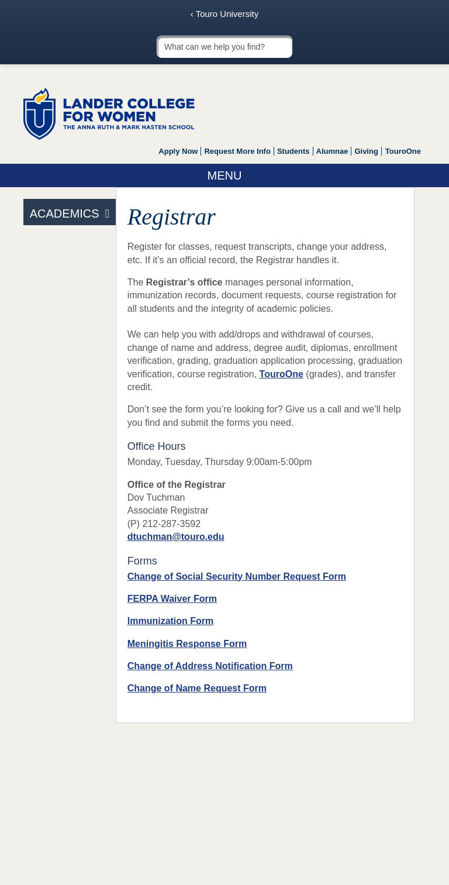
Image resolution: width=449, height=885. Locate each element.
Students (293, 151)
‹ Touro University (224, 14)
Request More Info (237, 151)
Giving (366, 151)
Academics (64, 213)
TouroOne (403, 151)
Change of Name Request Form (197, 688)
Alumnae (332, 151)
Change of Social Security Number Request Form (236, 576)
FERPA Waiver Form (172, 599)
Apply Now (178, 151)
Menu (225, 175)
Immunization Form (170, 621)
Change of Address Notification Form (210, 666)
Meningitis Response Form (187, 644)
